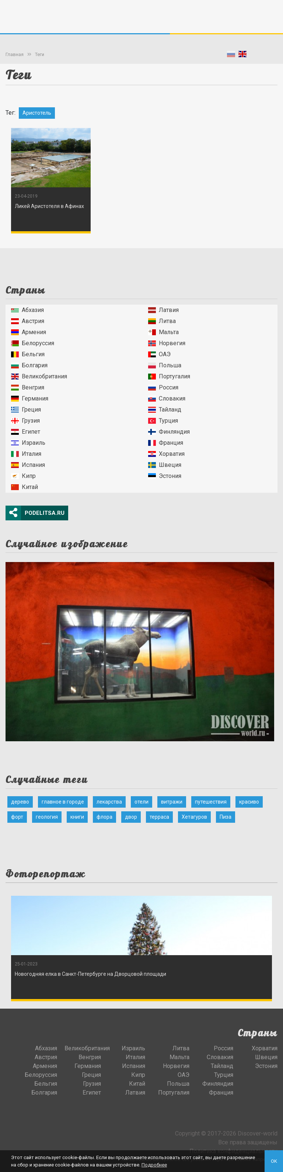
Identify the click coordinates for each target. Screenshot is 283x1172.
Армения (28, 332)
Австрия (27, 321)
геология (47, 817)
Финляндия (169, 431)
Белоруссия (32, 343)
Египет (25, 431)
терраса (159, 817)
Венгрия (27, 387)
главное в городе (63, 802)
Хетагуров (194, 817)
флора (104, 817)
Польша (164, 365)
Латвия (163, 309)
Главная (15, 54)
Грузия (25, 420)
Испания (28, 464)
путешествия (211, 802)
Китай (24, 486)
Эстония (164, 475)
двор (131, 817)
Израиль (28, 442)
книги (77, 817)
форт (17, 817)
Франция (165, 442)
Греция (26, 409)
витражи (171, 802)
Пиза (225, 817)
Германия (29, 398)
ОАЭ (159, 354)
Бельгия (28, 354)
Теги (39, 54)
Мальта (163, 332)
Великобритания (39, 376)
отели (141, 802)
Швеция (164, 464)
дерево (20, 802)
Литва (162, 321)
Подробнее (154, 1165)
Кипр (23, 475)
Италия (26, 453)
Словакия (166, 398)
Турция (163, 420)
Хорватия (166, 453)
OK (274, 1161)
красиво (249, 802)
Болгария (29, 365)
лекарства (109, 802)
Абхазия (27, 309)
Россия (163, 387)
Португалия (169, 376)
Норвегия (166, 343)
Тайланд (164, 409)
